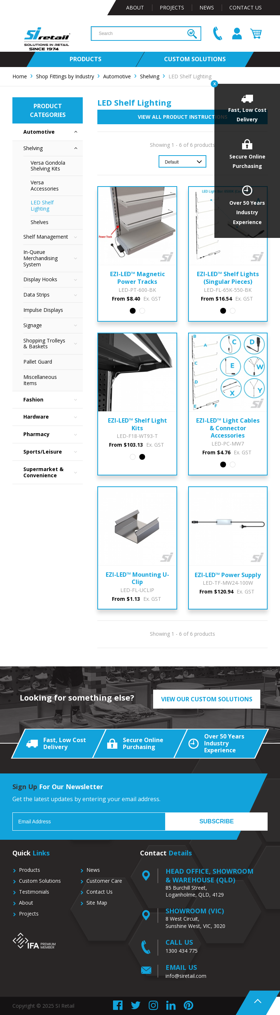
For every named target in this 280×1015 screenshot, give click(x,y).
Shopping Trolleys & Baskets (53, 343)
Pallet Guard (37, 361)
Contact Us (245, 7)
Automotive (53, 132)
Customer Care (104, 880)
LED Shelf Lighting (42, 205)
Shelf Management (53, 237)
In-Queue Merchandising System (53, 258)
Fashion (53, 399)
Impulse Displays (43, 309)
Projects (172, 7)
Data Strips (53, 294)
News (206, 7)
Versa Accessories (45, 185)
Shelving (53, 148)
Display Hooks (53, 279)
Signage (53, 325)
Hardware (53, 417)
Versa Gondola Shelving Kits (48, 165)
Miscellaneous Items (40, 380)
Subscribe (216, 821)
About (135, 7)
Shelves (39, 222)
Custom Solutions (40, 880)
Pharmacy (53, 434)
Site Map (96, 902)
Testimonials (34, 891)
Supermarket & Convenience (53, 472)
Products (29, 869)
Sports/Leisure (53, 452)
